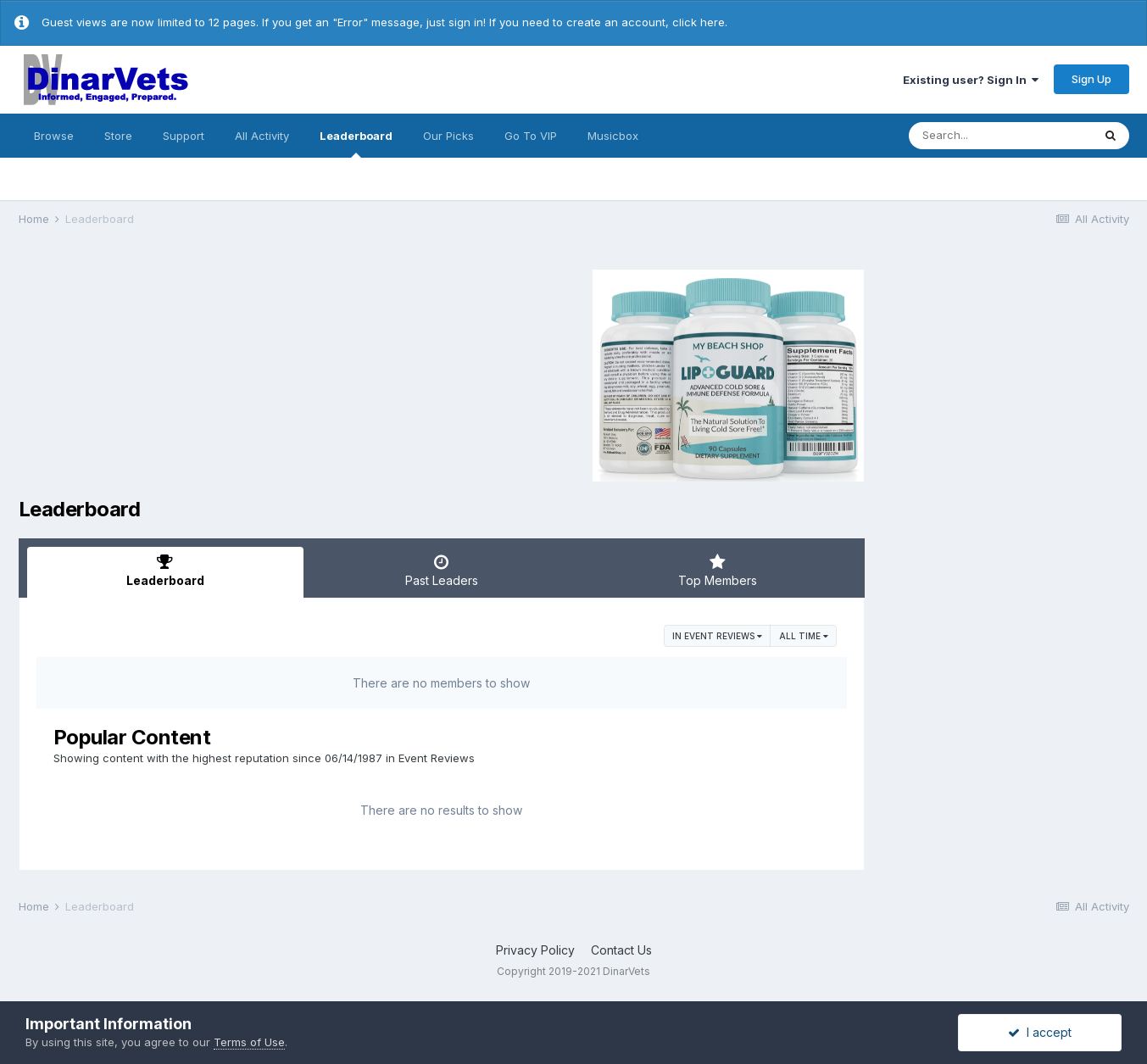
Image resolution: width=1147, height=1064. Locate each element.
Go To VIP (530, 135)
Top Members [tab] (718, 571)
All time (803, 636)
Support (183, 135)
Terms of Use (249, 1042)
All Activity (262, 135)
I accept (1040, 1032)
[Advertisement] (161, 373)
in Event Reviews (717, 636)
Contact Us (621, 950)
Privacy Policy (535, 950)
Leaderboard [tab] (165, 571)
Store (118, 135)
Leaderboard (356, 143)
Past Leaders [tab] (441, 571)
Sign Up (1091, 79)
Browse (54, 135)
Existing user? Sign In (970, 79)
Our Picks (448, 135)
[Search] (1000, 135)
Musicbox (612, 135)
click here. (699, 22)
